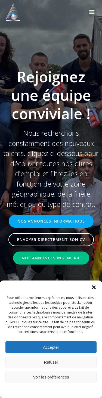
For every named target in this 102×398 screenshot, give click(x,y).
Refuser (51, 362)
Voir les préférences (51, 377)
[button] (94, 287)
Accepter (51, 347)
